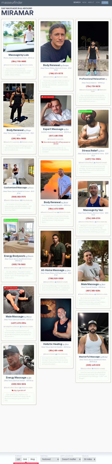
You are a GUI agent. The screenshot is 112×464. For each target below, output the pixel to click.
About (91, 2)
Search (77, 2)
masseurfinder (11, 3)
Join (98, 2)
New (84, 2)
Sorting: (44, 456)
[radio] (18, 459)
